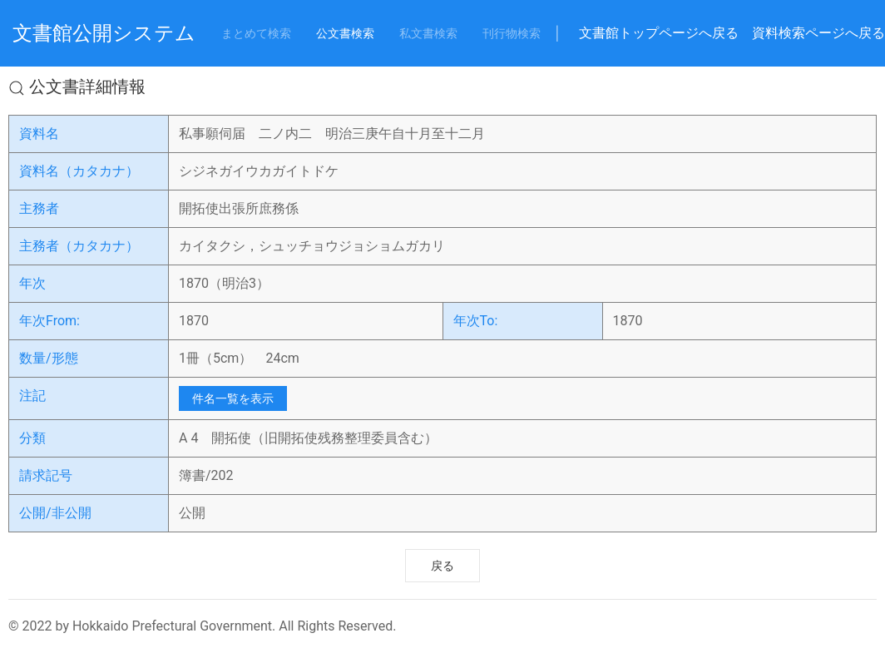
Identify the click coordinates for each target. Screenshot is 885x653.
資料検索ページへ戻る (818, 33)
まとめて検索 (256, 33)
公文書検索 (345, 33)
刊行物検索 (511, 33)
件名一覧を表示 (233, 398)
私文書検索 (428, 33)
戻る (442, 565)
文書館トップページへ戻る (659, 33)
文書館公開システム (103, 33)
